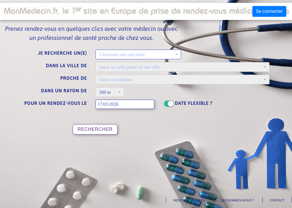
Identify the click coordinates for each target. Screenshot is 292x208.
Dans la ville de (66, 65)
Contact (277, 200)
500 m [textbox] (105, 92)
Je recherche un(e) (62, 53)
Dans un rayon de (64, 90)
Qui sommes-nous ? (237, 200)
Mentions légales (189, 200)
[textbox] (136, 55)
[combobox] (138, 54)
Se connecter (269, 11)
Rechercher (95, 129)
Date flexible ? (193, 103)
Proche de (73, 78)
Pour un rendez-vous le (55, 103)
